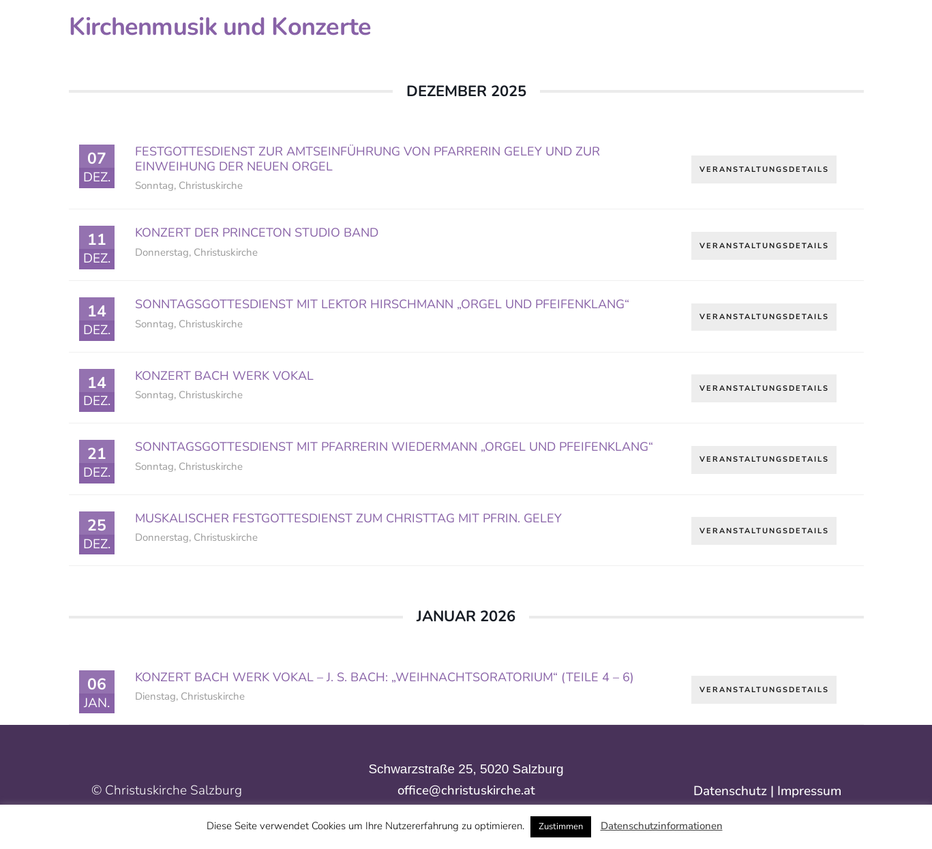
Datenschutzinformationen (662, 826)
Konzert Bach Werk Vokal (224, 376)
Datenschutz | (735, 791)
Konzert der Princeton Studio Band (256, 232)
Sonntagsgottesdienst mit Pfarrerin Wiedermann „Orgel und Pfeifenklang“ (394, 446)
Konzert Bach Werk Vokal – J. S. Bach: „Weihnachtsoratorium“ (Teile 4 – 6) (384, 677)
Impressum (809, 791)
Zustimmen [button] (561, 826)
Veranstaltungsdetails (764, 168)
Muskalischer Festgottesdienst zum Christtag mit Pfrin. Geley (348, 518)
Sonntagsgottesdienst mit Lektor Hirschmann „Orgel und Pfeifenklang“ (382, 304)
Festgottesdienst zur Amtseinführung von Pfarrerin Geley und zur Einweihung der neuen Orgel (367, 159)
